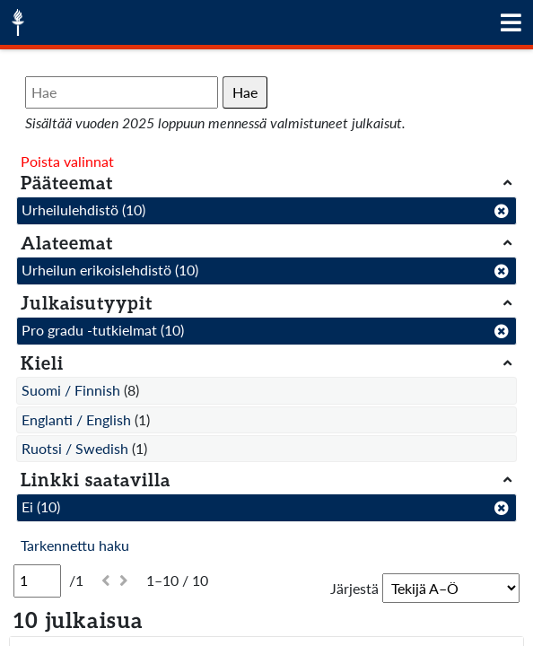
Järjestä (354, 588)
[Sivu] (37, 580)
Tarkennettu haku (75, 545)
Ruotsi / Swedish (75, 448)
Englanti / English (76, 419)
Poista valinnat (67, 161)
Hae (245, 91)
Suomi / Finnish (71, 389)
